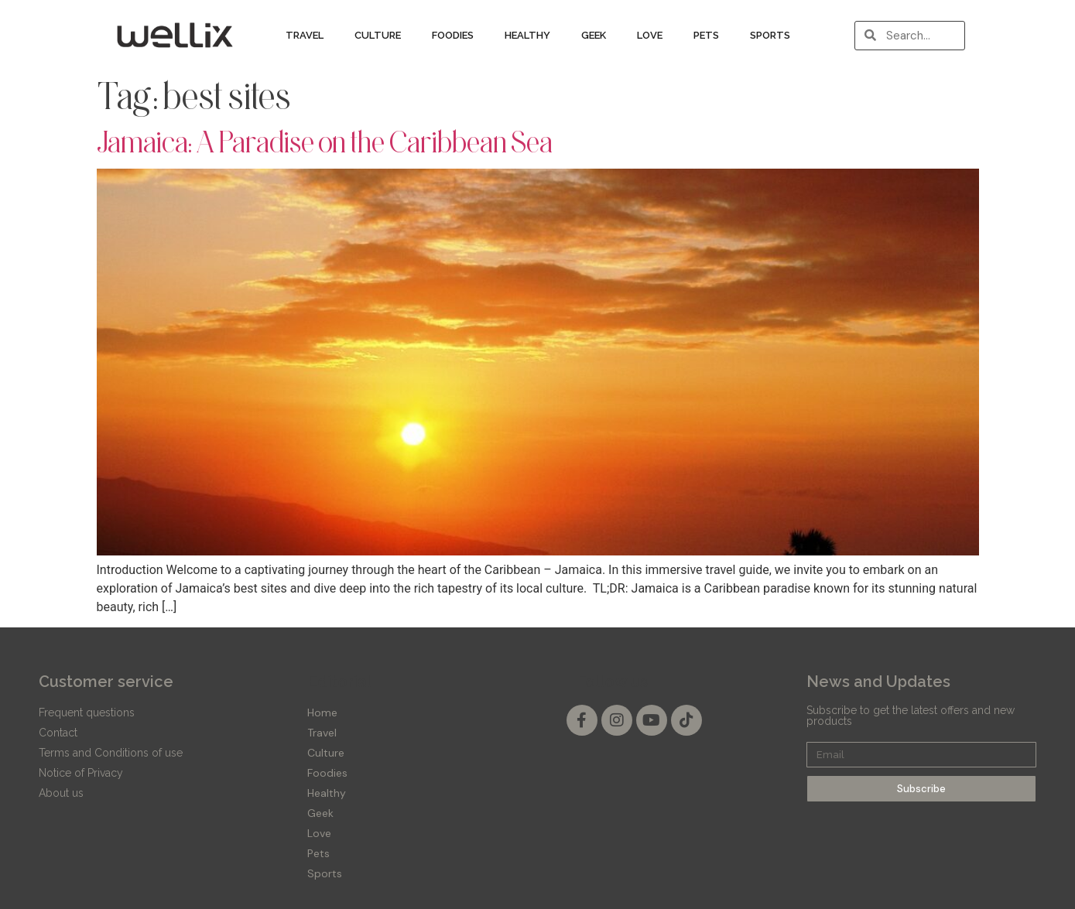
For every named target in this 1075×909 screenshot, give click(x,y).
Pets (706, 35)
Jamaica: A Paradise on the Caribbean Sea (325, 142)
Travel (305, 35)
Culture (377, 35)
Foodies (453, 35)
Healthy (527, 35)
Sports (770, 35)
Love (649, 35)
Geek (593, 35)
